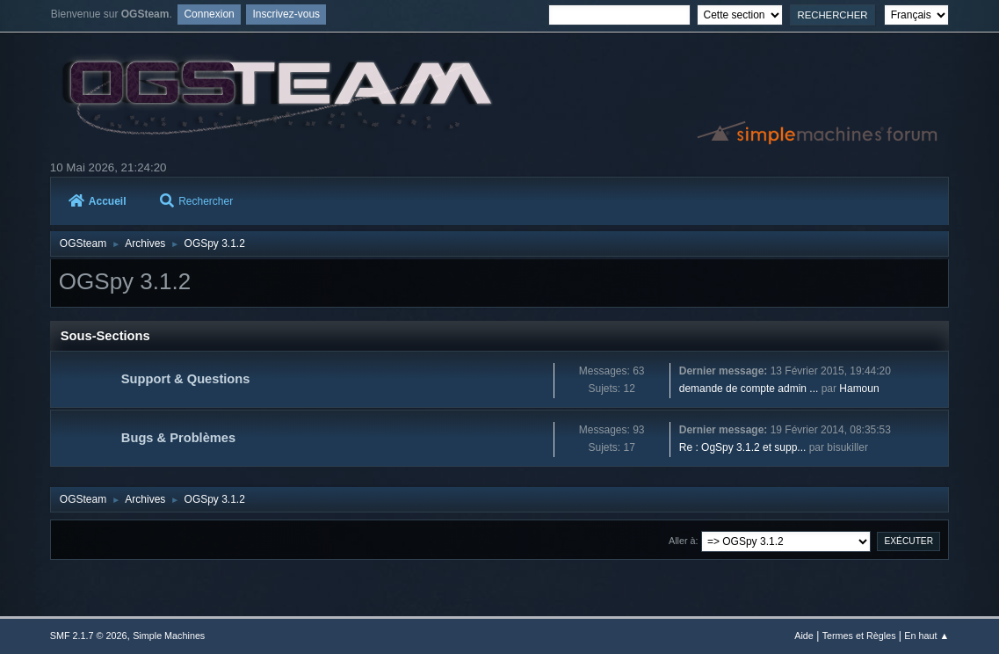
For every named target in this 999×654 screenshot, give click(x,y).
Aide (804, 635)
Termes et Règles (859, 635)
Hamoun (859, 388)
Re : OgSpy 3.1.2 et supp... (743, 447)
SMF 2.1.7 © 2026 (88, 635)
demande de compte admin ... (749, 388)
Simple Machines (169, 635)
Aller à (682, 540)
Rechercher (196, 201)
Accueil (98, 201)
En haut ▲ (926, 635)
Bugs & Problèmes (178, 438)
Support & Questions (185, 379)
